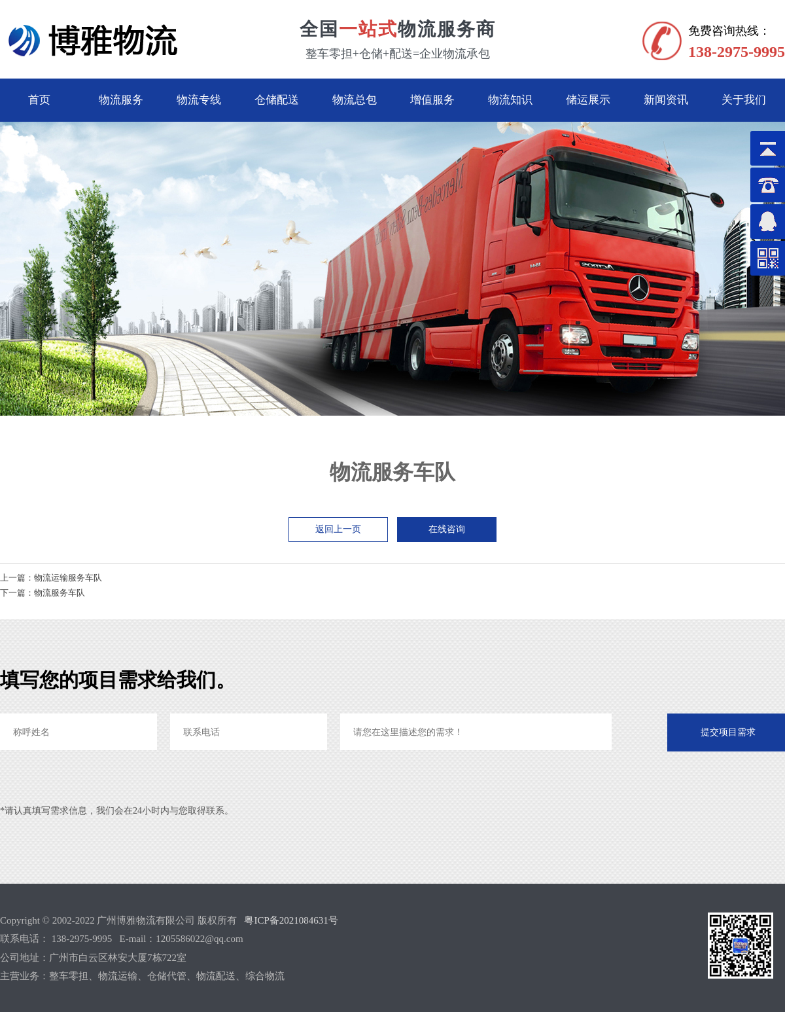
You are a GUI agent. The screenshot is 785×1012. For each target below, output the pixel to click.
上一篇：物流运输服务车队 (51, 578)
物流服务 (121, 100)
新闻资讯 (666, 100)
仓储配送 (276, 100)
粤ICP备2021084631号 (291, 920)
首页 (39, 100)
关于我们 (744, 100)
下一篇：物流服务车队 (42, 593)
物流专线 (199, 100)
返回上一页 (338, 529)
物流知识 (510, 100)
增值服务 (432, 100)
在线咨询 (446, 529)
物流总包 (354, 100)
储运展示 (588, 100)
